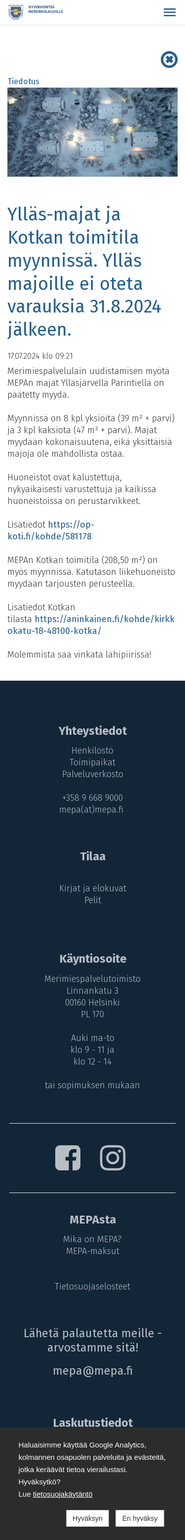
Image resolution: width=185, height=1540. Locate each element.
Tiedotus (23, 81)
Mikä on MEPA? (92, 1239)
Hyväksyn (88, 1518)
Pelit (92, 900)
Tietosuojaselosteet (92, 1286)
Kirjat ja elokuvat (92, 888)
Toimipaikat (92, 762)
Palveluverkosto (92, 774)
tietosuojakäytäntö (63, 1494)
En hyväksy (140, 1518)
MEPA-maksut (92, 1251)
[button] (170, 12)
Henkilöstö (92, 750)
